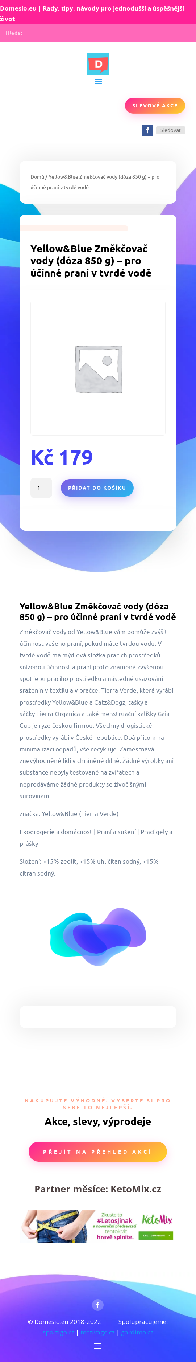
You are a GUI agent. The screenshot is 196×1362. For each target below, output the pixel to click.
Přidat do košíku (97, 487)
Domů (37, 176)
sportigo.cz (58, 1332)
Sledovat (170, 130)
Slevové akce (155, 105)
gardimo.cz (137, 1332)
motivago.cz (97, 1332)
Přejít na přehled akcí (98, 1151)
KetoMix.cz (135, 1188)
